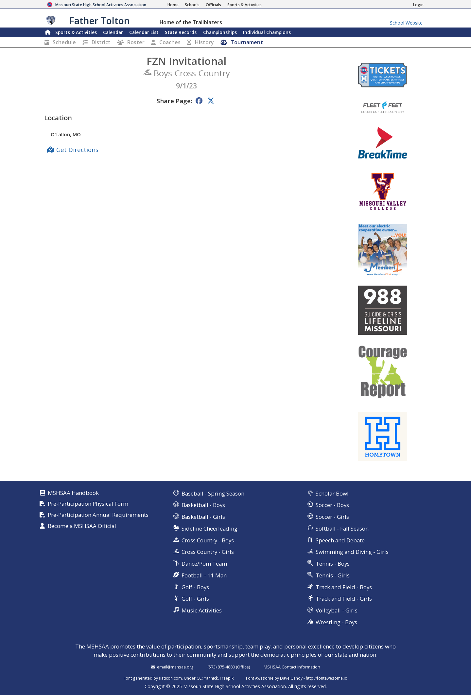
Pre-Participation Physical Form (88, 504)
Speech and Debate (340, 540)
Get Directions (77, 149)
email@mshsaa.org (175, 666)
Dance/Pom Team (204, 563)
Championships (220, 32)
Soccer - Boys (332, 505)
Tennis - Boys (333, 563)
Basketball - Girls (203, 516)
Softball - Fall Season (342, 528)
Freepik (227, 678)
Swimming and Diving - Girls (352, 551)
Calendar (113, 32)
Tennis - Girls (333, 575)
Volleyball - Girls (337, 610)
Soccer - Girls (332, 516)
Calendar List (144, 32)
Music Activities (202, 610)
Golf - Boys (195, 587)
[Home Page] (173, 4)
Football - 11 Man (204, 575)
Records (181, 32)
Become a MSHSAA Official (82, 526)
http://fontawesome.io (326, 678)
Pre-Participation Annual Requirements (98, 515)
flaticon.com (170, 678)
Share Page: (174, 101)
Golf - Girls (195, 598)
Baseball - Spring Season (213, 493)
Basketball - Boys (203, 505)
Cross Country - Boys (208, 540)
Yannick (211, 678)
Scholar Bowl (332, 493)
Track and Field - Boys (344, 587)
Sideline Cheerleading (209, 528)
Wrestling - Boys (336, 622)
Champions (267, 32)
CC (199, 678)
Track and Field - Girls (344, 598)
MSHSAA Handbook (73, 493)
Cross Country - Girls (208, 551)
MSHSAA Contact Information (292, 667)
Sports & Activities (76, 32)
